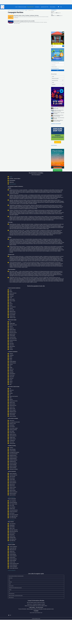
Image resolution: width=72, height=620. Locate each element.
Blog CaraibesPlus (11, 542)
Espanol (36, 612)
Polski (41, 612)
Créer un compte (53, 68)
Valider (58, 70)
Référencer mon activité (22, 6)
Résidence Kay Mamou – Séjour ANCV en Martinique (58, 113)
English (33, 612)
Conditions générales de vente (36, 618)
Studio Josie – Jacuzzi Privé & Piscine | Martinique (58, 118)
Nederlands (38, 612)
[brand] (3, 7)
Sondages (10, 589)
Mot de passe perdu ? (57, 68)
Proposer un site (57, 142)
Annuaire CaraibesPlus (11, 570)
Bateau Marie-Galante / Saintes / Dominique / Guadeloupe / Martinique (26, 15)
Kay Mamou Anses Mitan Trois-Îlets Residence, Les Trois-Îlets (59, 111)
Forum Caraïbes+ (53, 6)
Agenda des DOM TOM (44, 6)
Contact (53, 82)
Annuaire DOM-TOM (30, 6)
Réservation (10, 581)
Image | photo (10, 577)
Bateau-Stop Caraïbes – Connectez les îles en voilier (16, 595)
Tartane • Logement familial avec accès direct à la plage (58, 120)
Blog (9, 579)
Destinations (37, 6)
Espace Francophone (12, 593)
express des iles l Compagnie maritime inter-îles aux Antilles (24, 20)
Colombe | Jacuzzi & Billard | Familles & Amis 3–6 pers (58, 108)
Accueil (16, 6)
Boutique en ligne (11, 585)
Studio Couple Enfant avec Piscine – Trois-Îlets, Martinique (59, 116)
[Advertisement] (16, 2)
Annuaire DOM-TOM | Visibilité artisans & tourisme (17, 10)
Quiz (9, 591)
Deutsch (31, 612)
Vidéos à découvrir (11, 597)
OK (63, 46)
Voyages (26, 10)
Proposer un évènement (58, 170)
